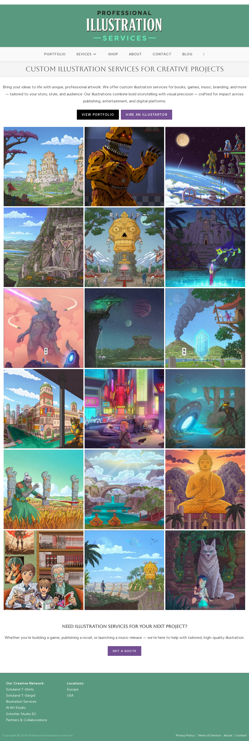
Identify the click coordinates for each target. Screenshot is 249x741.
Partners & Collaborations (26, 720)
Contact (241, 735)
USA (70, 695)
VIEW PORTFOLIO (98, 114)
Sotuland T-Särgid (20, 695)
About (228, 735)
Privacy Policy (185, 735)
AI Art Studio (16, 708)
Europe (73, 689)
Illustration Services (21, 702)
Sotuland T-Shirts (20, 689)
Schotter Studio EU (21, 714)
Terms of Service (209, 735)
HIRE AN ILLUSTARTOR (146, 114)
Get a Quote (124, 651)
